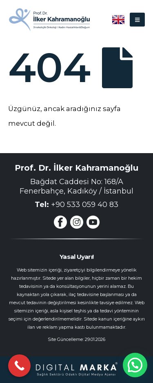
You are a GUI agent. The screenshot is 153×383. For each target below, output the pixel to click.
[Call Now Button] (19, 365)
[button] (137, 20)
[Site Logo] (49, 19)
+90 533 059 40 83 (84, 204)
